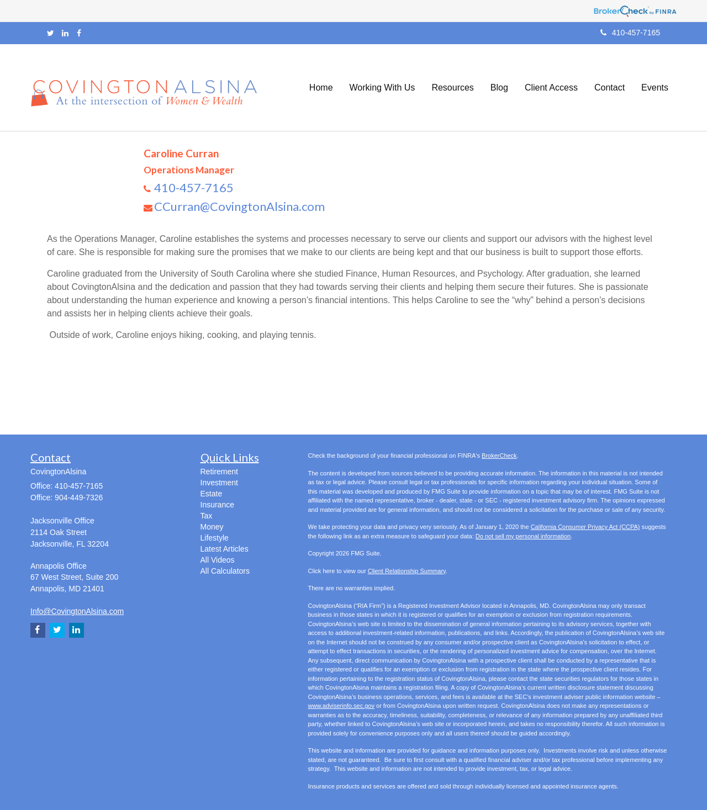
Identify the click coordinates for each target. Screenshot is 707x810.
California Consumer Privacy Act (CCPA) (585, 526)
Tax (207, 515)
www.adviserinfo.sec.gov (341, 705)
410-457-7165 (630, 32)
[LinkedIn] (65, 33)
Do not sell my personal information (523, 536)
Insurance (217, 504)
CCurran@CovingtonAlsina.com (239, 206)
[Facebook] (79, 33)
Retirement (219, 471)
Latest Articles (225, 548)
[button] (382, 88)
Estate (212, 493)
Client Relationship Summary (407, 571)
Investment (219, 482)
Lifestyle (215, 537)
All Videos (218, 559)
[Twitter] (50, 33)
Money (212, 526)
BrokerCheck (499, 455)
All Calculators (225, 571)
